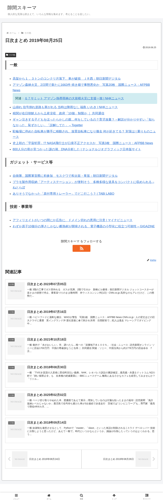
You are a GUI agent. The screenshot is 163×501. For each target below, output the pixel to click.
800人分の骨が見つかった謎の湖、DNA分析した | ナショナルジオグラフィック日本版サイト (77, 149)
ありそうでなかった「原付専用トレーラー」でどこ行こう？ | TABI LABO (63, 193)
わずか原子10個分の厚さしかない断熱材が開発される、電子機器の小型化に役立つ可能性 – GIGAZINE (84, 226)
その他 (10, 55)
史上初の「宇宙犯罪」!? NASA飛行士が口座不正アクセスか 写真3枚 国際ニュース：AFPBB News (83, 143)
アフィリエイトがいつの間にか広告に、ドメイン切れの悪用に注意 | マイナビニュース (73, 220)
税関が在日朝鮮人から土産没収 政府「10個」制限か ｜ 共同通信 (58, 113)
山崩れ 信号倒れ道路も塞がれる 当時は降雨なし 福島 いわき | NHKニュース (65, 107)
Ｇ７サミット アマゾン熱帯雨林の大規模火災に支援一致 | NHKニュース (74, 98)
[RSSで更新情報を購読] (81, 248)
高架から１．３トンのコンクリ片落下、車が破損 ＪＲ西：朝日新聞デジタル (67, 78)
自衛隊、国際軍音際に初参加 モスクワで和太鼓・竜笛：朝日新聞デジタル (65, 175)
